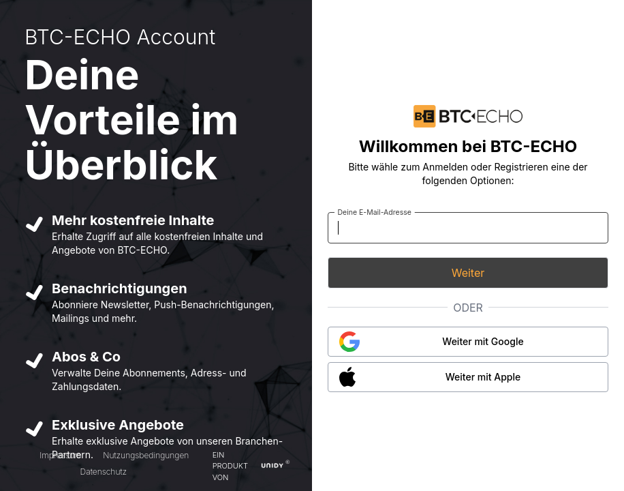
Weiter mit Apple (483, 377)
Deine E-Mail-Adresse (374, 211)
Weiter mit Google (482, 341)
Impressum (60, 455)
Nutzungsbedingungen (146, 455)
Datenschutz (103, 471)
